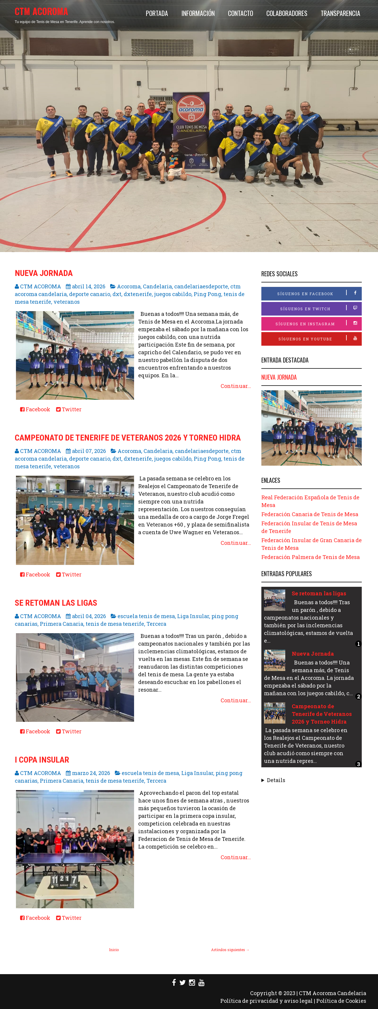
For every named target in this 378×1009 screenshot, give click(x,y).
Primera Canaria (61, 623)
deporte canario (89, 294)
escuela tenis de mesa (146, 616)
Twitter (69, 409)
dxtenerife (138, 294)
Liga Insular (193, 616)
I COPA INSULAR (42, 760)
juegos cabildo (172, 294)
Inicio (114, 949)
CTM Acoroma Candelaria (332, 993)
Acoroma (129, 286)
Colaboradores (286, 13)
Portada (157, 13)
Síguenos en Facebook (319, 293)
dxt (117, 294)
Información (198, 13)
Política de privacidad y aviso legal (266, 1000)
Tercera (156, 623)
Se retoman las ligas (56, 603)
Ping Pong (207, 294)
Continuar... (236, 385)
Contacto (240, 13)
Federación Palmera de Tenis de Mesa (310, 556)
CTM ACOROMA (41, 11)
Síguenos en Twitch (321, 308)
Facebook (35, 409)
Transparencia (340, 13)
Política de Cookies (341, 1000)
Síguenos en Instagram (318, 323)
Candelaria (157, 286)
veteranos (66, 301)
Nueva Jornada (44, 273)
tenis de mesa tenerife (115, 623)
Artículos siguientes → (230, 949)
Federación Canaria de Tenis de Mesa (309, 514)
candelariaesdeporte (201, 286)
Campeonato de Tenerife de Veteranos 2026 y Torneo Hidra (128, 438)
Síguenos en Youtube (320, 338)
